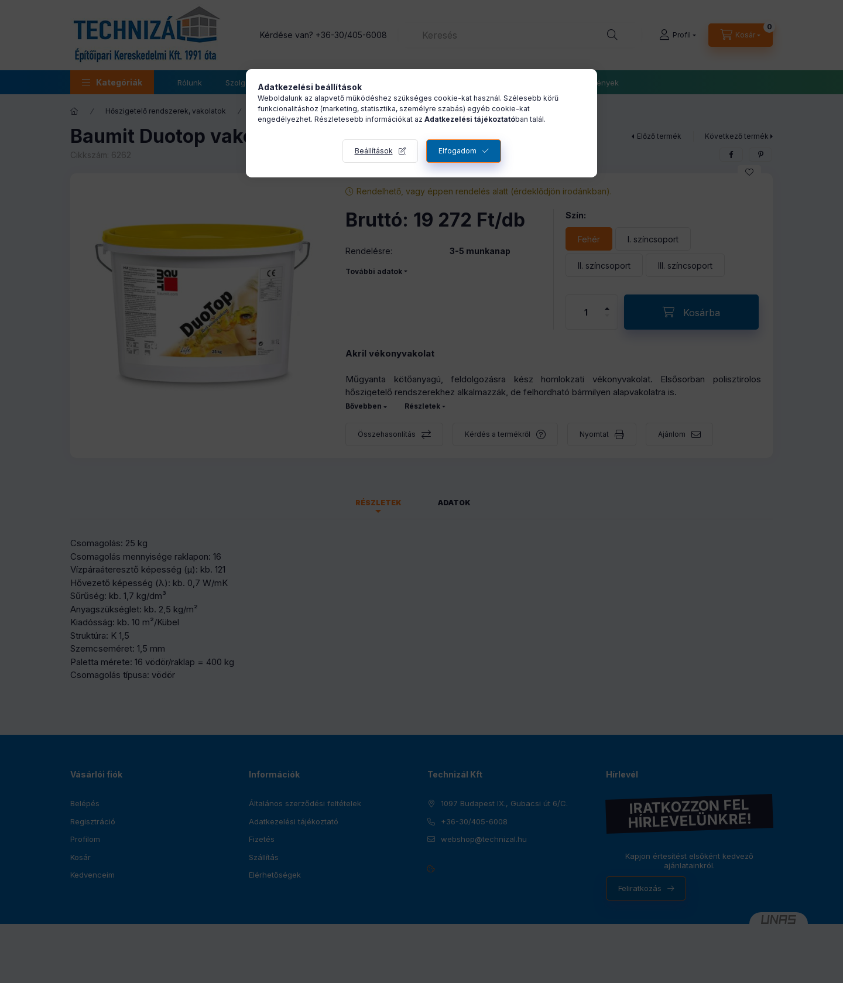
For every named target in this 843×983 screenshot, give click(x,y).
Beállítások (374, 150)
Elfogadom (457, 150)
